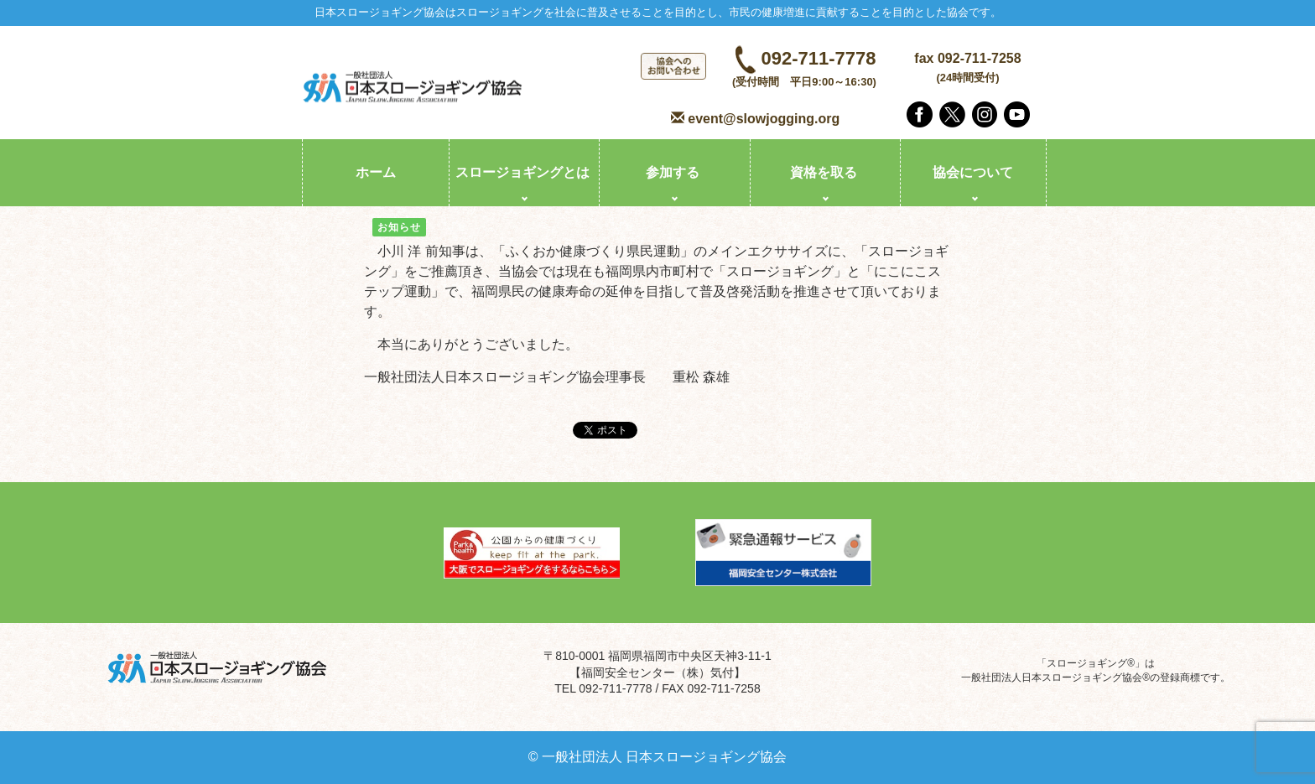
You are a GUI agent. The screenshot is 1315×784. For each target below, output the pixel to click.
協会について (973, 172)
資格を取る (823, 172)
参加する (672, 172)
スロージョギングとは (522, 172)
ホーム (376, 172)
